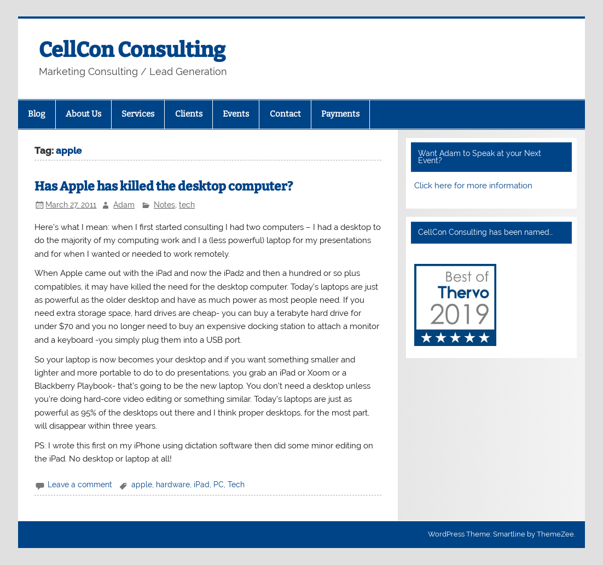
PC (218, 484)
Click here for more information (473, 186)
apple (141, 484)
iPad (202, 484)
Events (236, 114)
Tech (236, 484)
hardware (173, 484)
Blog (36, 114)
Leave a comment (80, 484)
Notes (164, 204)
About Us (83, 114)
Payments (340, 114)
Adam (124, 204)
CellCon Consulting (132, 49)
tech (187, 204)
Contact (285, 114)
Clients (188, 114)
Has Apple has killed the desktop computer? (163, 186)
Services (137, 114)
